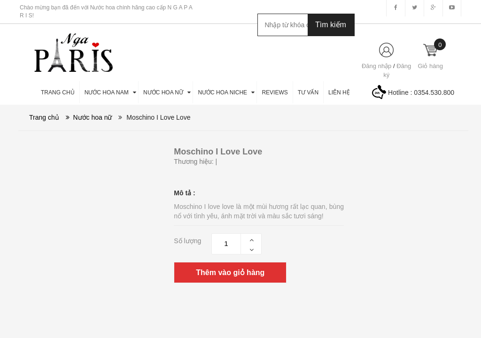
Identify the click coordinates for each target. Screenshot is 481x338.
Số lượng (187, 241)
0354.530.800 (434, 92)
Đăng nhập (376, 65)
